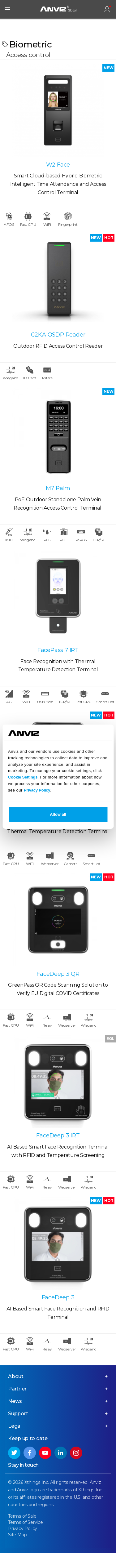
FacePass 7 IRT (58, 650)
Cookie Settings (22, 777)
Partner (17, 1389)
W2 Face (58, 164)
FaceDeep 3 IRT (57, 1135)
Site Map (17, 1534)
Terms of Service (25, 1522)
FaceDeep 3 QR (58, 974)
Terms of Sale (22, 1516)
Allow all (58, 814)
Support (18, 1414)
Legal (15, 1426)
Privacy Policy (37, 790)
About (16, 1376)
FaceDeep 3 (58, 1297)
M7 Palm (58, 488)
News (15, 1401)
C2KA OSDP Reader (58, 334)
